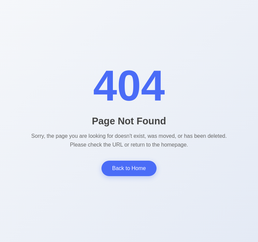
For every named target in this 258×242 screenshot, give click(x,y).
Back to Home (129, 168)
